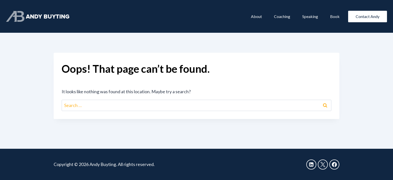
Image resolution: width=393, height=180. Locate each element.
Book (335, 16)
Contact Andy (367, 16)
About (256, 16)
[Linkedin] (311, 165)
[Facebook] (334, 165)
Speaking (310, 16)
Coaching (282, 16)
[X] (323, 165)
